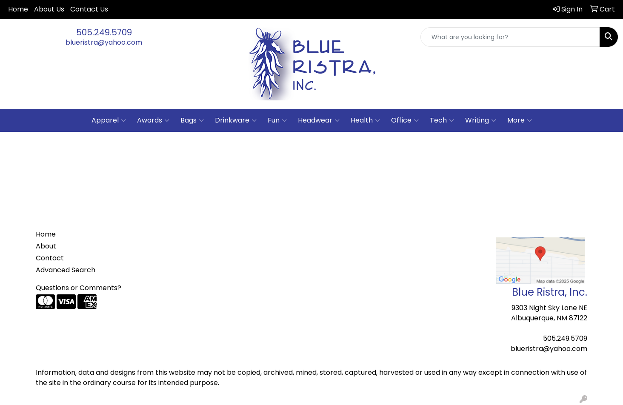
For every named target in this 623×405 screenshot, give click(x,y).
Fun (277, 120)
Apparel (108, 120)
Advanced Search (65, 270)
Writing (480, 120)
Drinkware (236, 120)
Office (405, 120)
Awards (153, 120)
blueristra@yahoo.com (104, 42)
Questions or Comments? (78, 288)
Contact (50, 258)
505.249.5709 (104, 32)
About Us (49, 9)
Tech (442, 120)
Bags (192, 120)
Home (18, 9)
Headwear (319, 120)
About (46, 246)
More (519, 120)
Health (365, 120)
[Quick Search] (510, 37)
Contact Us (89, 9)
